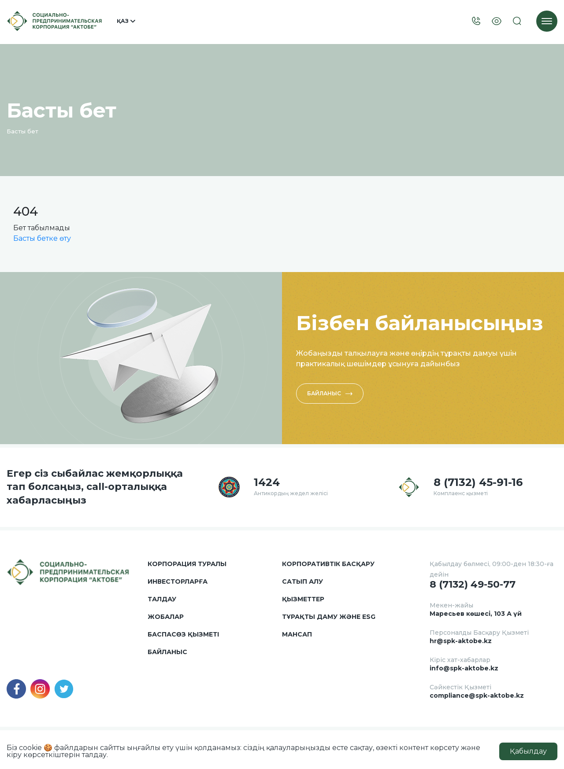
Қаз (126, 21)
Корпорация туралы (187, 564)
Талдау (162, 599)
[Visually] (497, 21)
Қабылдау (528, 751)
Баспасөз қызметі (183, 634)
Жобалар (166, 617)
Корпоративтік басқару (328, 564)
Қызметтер (303, 599)
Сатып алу (302, 581)
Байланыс (329, 393)
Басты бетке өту (42, 238)
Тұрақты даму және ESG (328, 617)
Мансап (297, 634)
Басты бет (22, 131)
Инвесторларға (178, 581)
